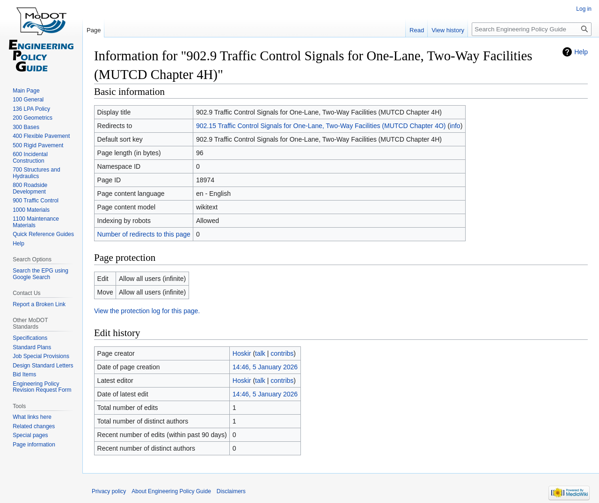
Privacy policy (109, 491)
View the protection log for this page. (147, 311)
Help (581, 52)
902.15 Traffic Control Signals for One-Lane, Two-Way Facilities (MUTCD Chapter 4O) (321, 125)
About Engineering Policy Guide (171, 491)
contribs (281, 353)
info (455, 125)
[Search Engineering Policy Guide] (532, 29)
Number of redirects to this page (143, 234)
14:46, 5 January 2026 (265, 367)
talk (260, 353)
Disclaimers (231, 491)
